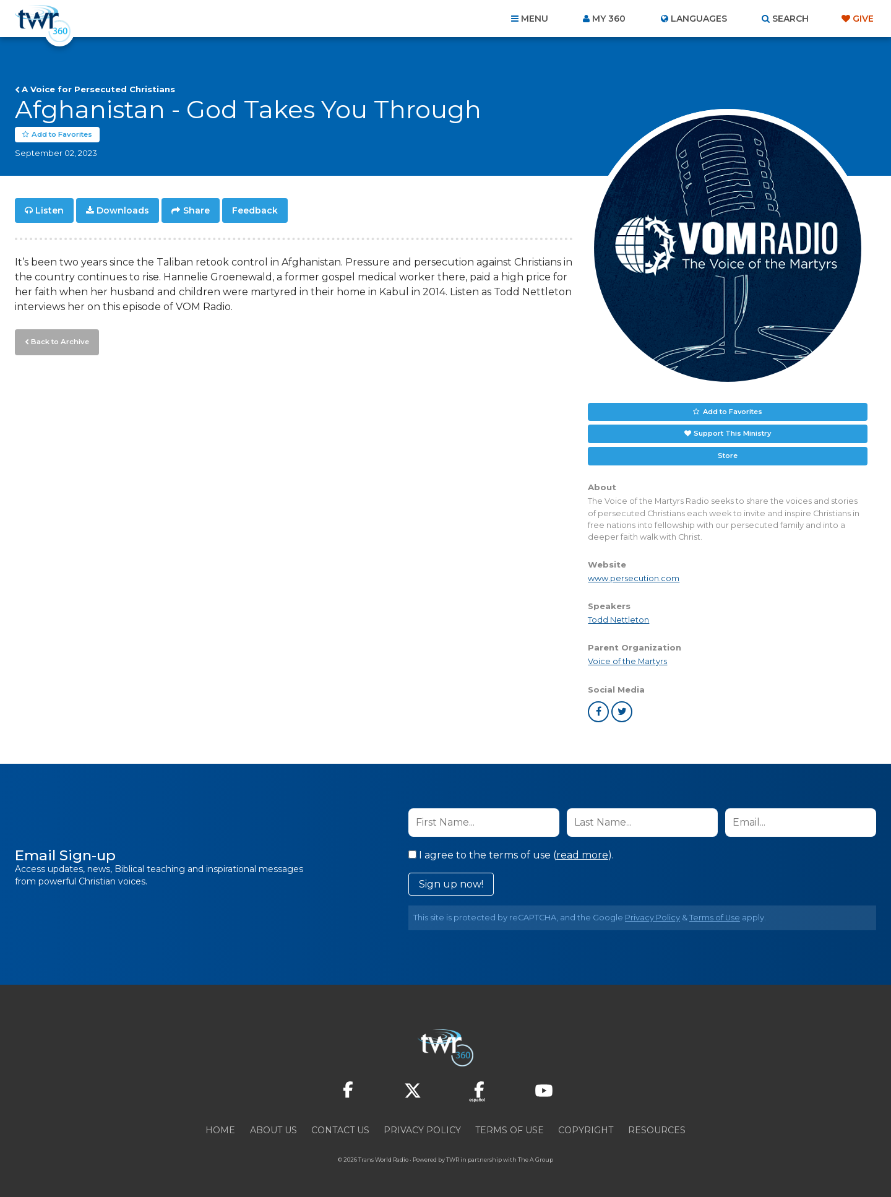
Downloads (123, 210)
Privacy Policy (652, 917)
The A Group (535, 1159)
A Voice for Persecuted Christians (98, 89)
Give (863, 18)
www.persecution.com (633, 579)
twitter (621, 711)
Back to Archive (59, 341)
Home (220, 1130)
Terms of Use (714, 917)
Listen (49, 210)
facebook (598, 711)
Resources (657, 1130)
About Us (273, 1130)
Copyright (585, 1130)
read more (582, 855)
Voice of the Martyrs (627, 662)
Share (196, 210)
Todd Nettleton (618, 620)
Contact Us (340, 1130)
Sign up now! (451, 884)
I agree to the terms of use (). (511, 855)
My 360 (609, 18)
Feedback (255, 210)
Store (728, 456)
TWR (452, 1159)
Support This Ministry (732, 434)
